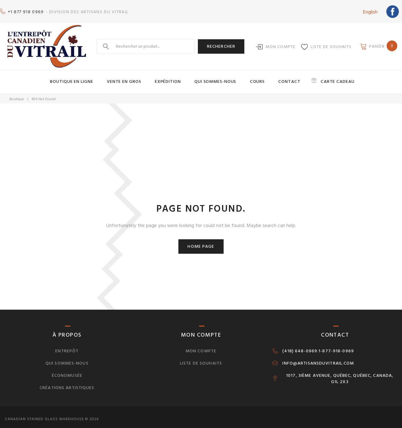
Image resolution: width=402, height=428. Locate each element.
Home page (200, 241)
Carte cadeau (319, 78)
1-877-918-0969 (336, 346)
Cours (252, 78)
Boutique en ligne (90, 78)
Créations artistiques (67, 383)
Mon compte (280, 43)
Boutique (16, 95)
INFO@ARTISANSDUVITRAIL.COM (318, 358)
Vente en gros (136, 78)
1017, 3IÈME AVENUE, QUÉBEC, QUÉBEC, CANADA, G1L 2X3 (339, 374)
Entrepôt (67, 346)
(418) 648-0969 (299, 346)
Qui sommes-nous (215, 78)
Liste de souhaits (331, 43)
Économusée (67, 370)
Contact (278, 78)
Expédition (173, 78)
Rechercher (221, 43)
